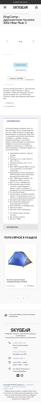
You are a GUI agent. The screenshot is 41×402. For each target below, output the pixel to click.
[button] (18, 298)
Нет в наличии (20, 70)
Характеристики (13, 121)
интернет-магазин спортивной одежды (18, 386)
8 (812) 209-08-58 (19, 352)
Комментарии (12, 227)
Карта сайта (8, 388)
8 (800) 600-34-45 (20, 2)
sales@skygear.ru (19, 358)
